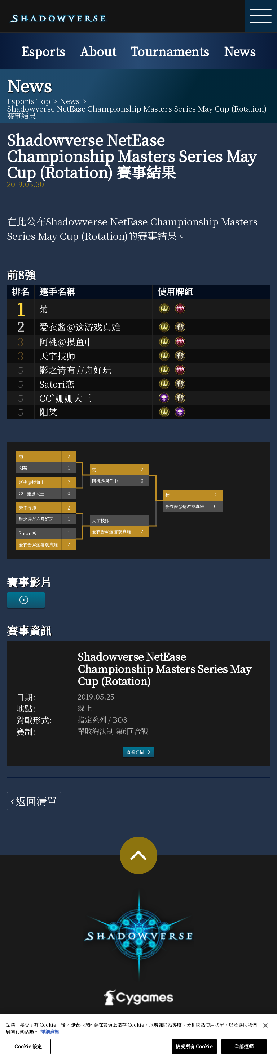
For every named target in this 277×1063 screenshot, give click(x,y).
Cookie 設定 (28, 1051)
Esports (43, 50)
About (98, 50)
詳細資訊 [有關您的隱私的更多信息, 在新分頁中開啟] (49, 1036)
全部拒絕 (244, 1051)
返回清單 (36, 800)
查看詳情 (135, 752)
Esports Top (28, 100)
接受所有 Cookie (194, 1051)
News (240, 50)
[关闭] (265, 1030)
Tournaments (170, 50)
